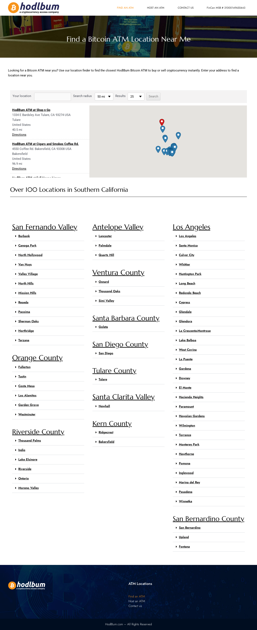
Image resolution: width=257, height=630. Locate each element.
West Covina (188, 349)
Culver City (186, 255)
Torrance (185, 435)
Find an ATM (125, 8)
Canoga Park (27, 245)
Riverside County (38, 432)
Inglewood (186, 473)
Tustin (22, 376)
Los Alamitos (27, 395)
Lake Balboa (187, 340)
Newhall (104, 406)
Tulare (103, 379)
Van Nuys (25, 264)
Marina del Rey (189, 482)
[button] (161, 122)
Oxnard (104, 281)
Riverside (24, 469)
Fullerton (24, 367)
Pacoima (24, 312)
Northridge (26, 330)
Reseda (23, 302)
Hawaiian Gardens (192, 416)
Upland (184, 537)
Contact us (186, 8)
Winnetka (185, 501)
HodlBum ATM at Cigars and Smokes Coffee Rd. (45, 144)
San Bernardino (190, 527)
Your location (22, 96)
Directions (19, 135)
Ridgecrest (106, 432)
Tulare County (114, 370)
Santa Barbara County (125, 318)
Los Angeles (191, 226)
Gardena (185, 368)
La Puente (186, 359)
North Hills (26, 283)
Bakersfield (106, 441)
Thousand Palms (29, 440)
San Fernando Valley (44, 226)
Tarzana (23, 340)
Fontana (184, 546)
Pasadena (185, 492)
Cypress (184, 302)
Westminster (26, 414)
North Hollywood (30, 255)
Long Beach (187, 283)
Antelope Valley (117, 226)
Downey (184, 378)
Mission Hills (27, 293)
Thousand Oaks (109, 291)
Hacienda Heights (191, 397)
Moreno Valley (28, 488)
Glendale (185, 312)
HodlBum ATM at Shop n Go (31, 110)
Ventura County (118, 272)
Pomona (184, 463)
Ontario (23, 478)
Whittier (184, 264)
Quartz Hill (106, 255)
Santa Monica (188, 245)
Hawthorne (186, 454)
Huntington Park (190, 274)
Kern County (112, 423)
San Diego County (120, 344)
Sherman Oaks (28, 321)
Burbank (24, 236)
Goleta (103, 327)
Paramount (186, 406)
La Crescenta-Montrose (195, 330)
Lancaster (105, 236)
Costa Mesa (26, 386)
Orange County (37, 357)
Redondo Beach (190, 293)
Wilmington (187, 425)
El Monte (185, 387)
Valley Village (28, 274)
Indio (21, 450)
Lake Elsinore (27, 459)
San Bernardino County (208, 518)
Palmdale (105, 245)
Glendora (185, 321)
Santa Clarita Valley (123, 396)
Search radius (82, 96)
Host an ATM (155, 8)
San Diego (106, 353)
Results (120, 96)
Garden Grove (28, 405)
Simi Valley (106, 300)
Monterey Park (189, 444)
